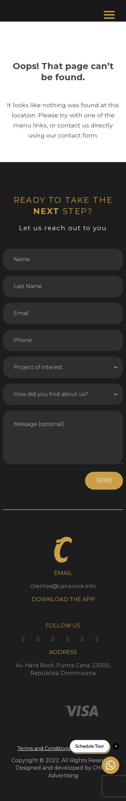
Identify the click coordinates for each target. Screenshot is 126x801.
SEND (104, 480)
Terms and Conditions (44, 748)
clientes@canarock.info (63, 586)
